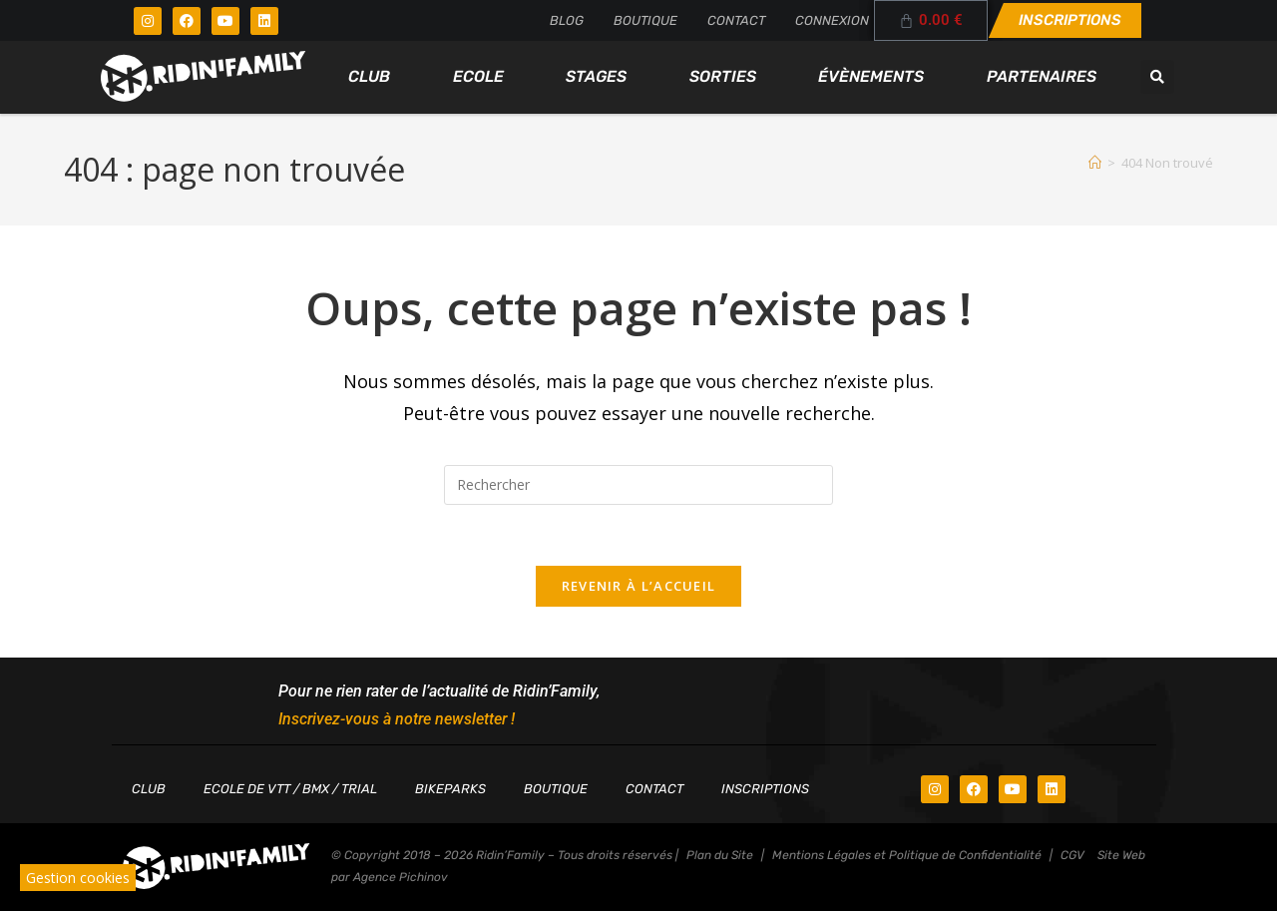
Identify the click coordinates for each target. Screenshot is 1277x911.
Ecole (478, 76)
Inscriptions (765, 788)
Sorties (722, 76)
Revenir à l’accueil (639, 586)
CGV (1072, 855)
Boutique (645, 20)
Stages (596, 76)
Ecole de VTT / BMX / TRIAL (290, 788)
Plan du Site (719, 855)
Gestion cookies (78, 877)
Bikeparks (450, 788)
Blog (567, 20)
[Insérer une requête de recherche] (638, 485)
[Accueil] (1094, 163)
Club (369, 76)
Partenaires (1041, 76)
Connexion (832, 20)
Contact (736, 20)
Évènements (871, 76)
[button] (1157, 77)
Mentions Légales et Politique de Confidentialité (907, 855)
